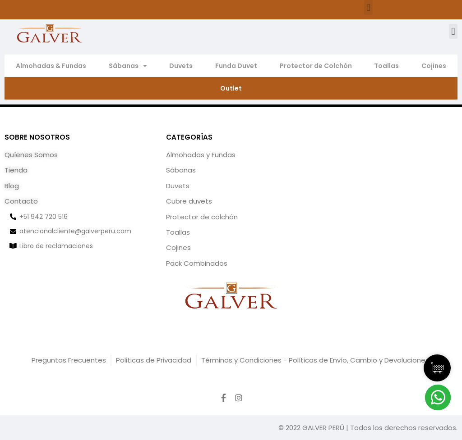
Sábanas (128, 65)
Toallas (386, 65)
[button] (368, 7)
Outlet (231, 88)
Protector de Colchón (316, 65)
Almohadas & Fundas (51, 65)
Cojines (433, 65)
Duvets (181, 65)
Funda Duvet (236, 65)
